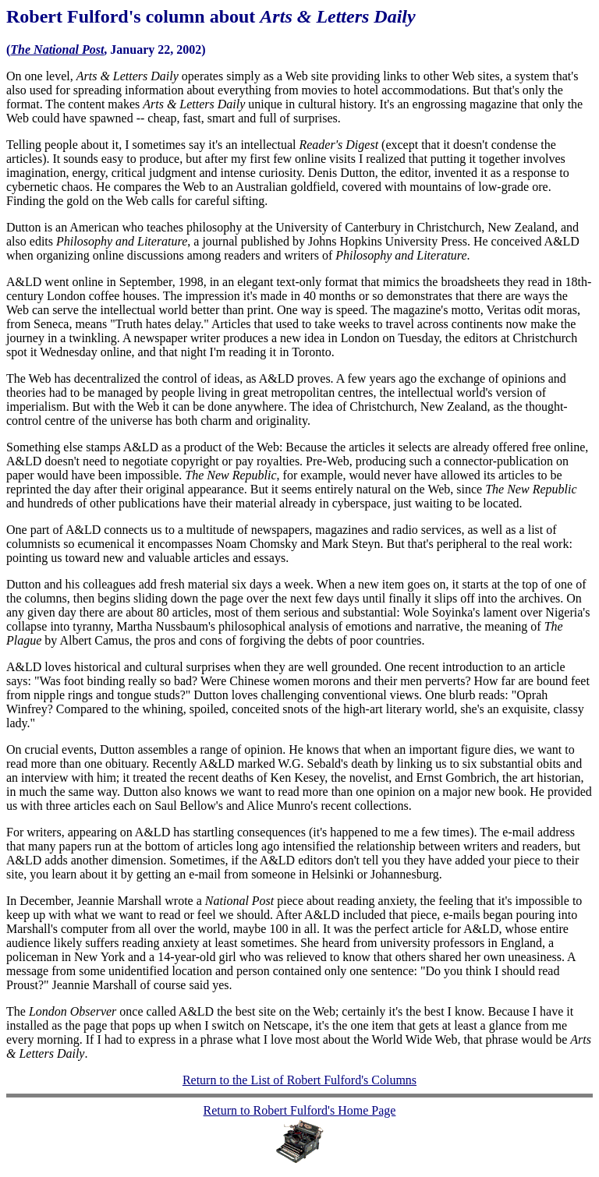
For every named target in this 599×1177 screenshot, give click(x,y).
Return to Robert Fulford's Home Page (300, 1110)
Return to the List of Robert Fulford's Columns (299, 1080)
